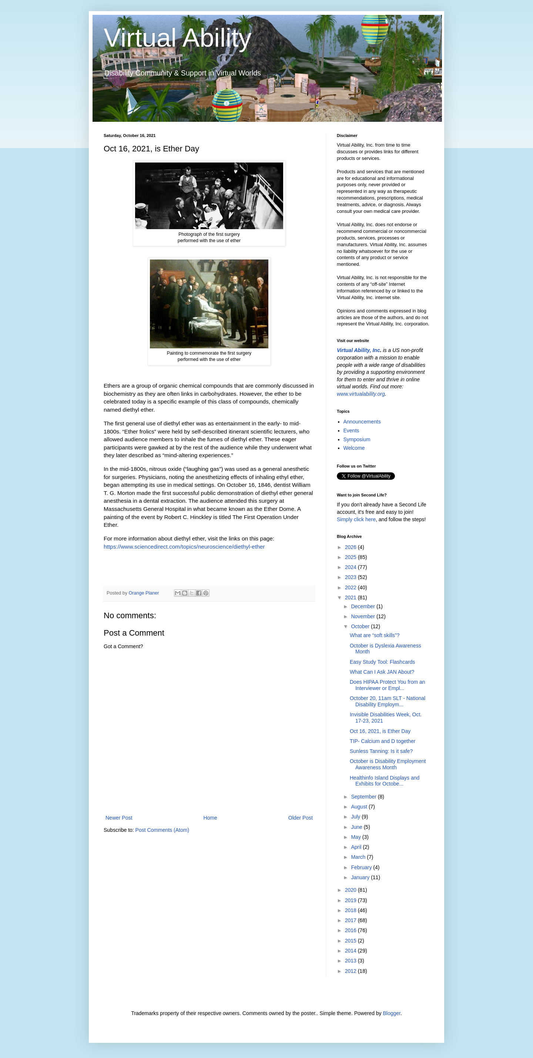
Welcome (354, 448)
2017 (351, 920)
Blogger (391, 1013)
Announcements (362, 422)
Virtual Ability (177, 37)
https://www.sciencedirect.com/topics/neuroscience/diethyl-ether (184, 546)
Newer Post (118, 818)
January (361, 877)
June (357, 827)
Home (210, 818)
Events (351, 430)
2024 (351, 567)
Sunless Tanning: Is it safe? (381, 751)
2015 (351, 941)
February (362, 867)
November (363, 616)
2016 (351, 930)
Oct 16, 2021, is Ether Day (380, 731)
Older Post (300, 818)
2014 (351, 951)
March (359, 857)
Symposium (357, 439)
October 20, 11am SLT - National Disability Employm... (387, 701)
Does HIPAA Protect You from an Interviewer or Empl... (387, 685)
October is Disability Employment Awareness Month (388, 764)
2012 (351, 971)
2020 (351, 890)
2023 (351, 577)
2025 (351, 557)
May (356, 837)
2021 (351, 597)
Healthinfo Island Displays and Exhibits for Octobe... (384, 781)
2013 (351, 961)
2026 (351, 547)
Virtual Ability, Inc (358, 350)
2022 (351, 587)
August (359, 807)
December (363, 606)
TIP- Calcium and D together (382, 741)
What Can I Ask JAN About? (382, 672)
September (364, 797)
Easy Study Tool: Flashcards (382, 662)
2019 (351, 900)
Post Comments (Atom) (162, 830)
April (357, 847)
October (361, 626)
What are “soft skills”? (375, 635)
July (356, 817)
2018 (351, 910)
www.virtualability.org (361, 394)
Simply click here (356, 519)
